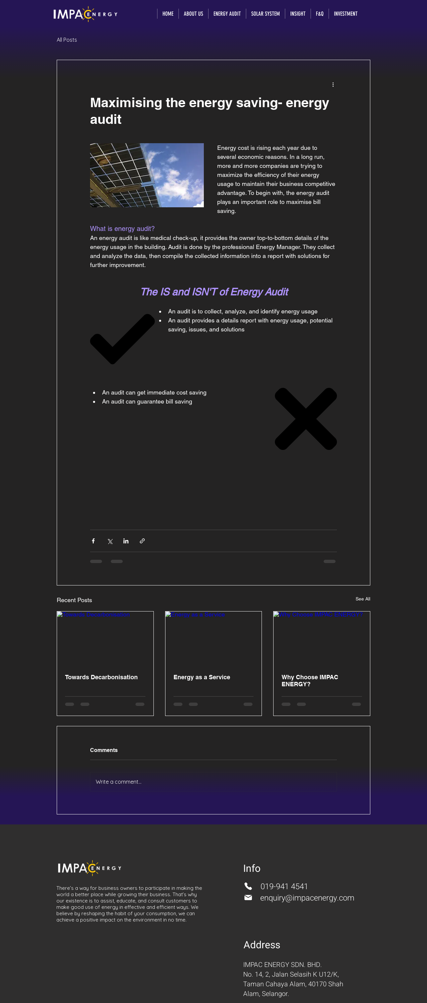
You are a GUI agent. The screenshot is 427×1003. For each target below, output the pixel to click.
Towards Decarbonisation (101, 677)
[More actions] (333, 84)
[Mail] (248, 898)
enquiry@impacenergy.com (307, 898)
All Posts (67, 39)
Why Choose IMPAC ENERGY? (310, 681)
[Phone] (248, 886)
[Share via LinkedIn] (126, 541)
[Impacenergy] (85, 13)
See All (363, 598)
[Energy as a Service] (213, 638)
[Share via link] (142, 541)
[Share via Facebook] (93, 541)
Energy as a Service (201, 677)
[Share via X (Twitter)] (109, 541)
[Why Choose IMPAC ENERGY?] (322, 638)
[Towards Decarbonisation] (105, 638)
